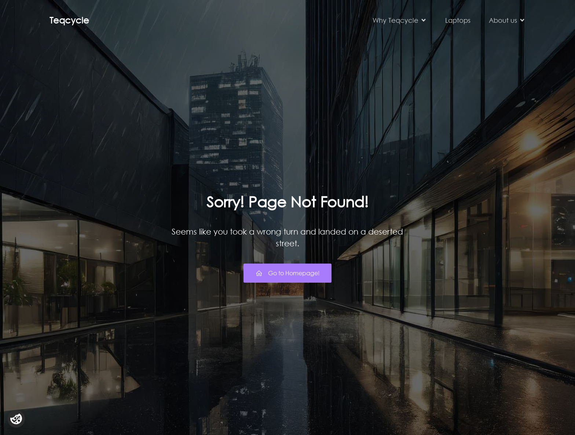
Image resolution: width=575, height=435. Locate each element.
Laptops (457, 20)
